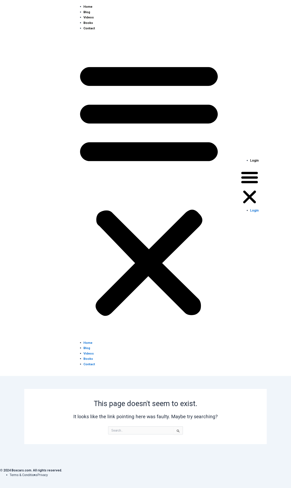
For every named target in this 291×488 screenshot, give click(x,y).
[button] (149, 188)
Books (88, 22)
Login (254, 160)
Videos (88, 17)
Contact (89, 28)
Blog (86, 12)
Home (88, 6)
